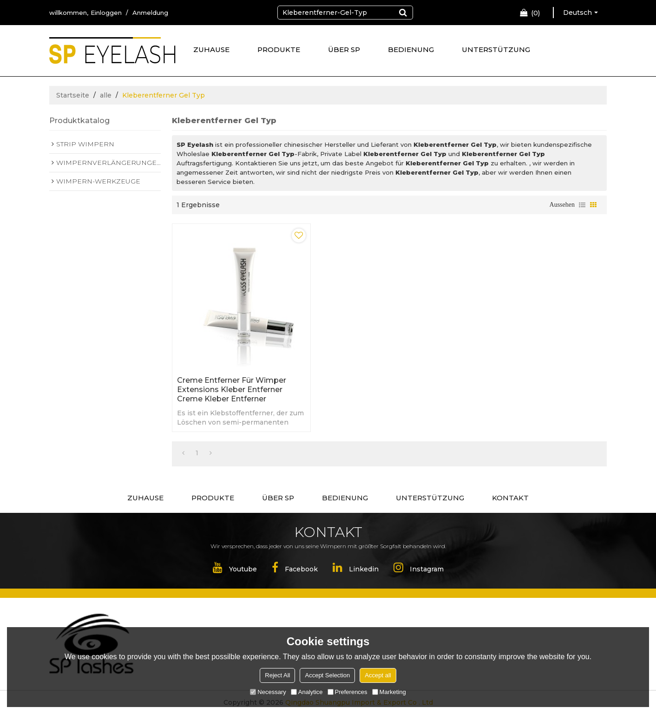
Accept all (378, 675)
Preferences (347, 691)
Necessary (268, 691)
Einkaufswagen (535, 13)
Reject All (277, 675)
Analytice (307, 691)
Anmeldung (150, 12)
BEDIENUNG (411, 49)
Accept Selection (327, 675)
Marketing (389, 691)
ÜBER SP (344, 49)
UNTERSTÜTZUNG (496, 49)
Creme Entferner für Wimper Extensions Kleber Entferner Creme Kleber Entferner (231, 389)
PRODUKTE (278, 49)
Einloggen (106, 12)
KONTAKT (510, 497)
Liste (582, 205)
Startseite (72, 95)
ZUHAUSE (211, 49)
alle (106, 95)
